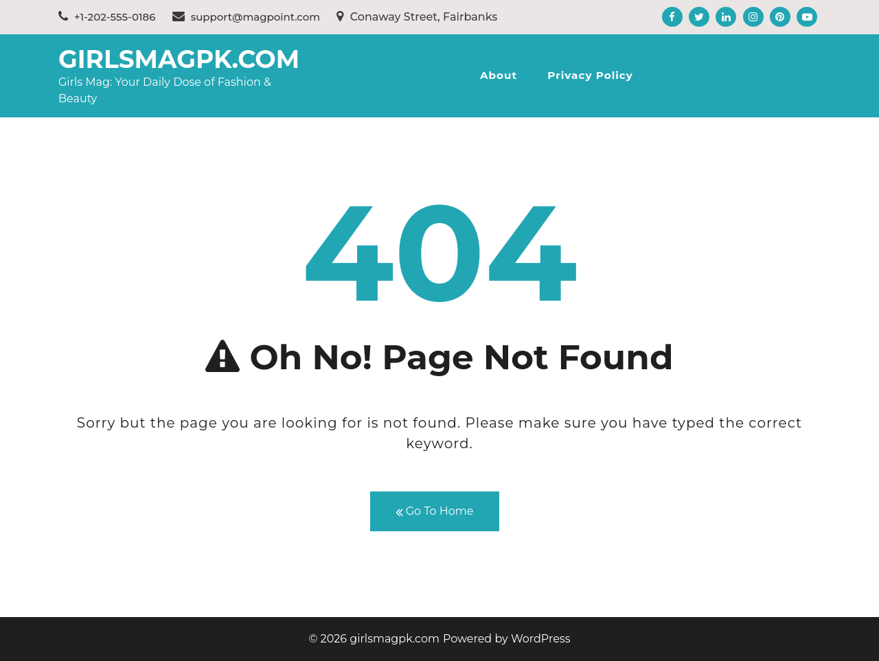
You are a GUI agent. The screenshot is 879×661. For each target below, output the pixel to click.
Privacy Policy (590, 75)
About (498, 75)
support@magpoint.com (246, 16)
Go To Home (435, 512)
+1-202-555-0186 (106, 16)
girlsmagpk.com (178, 59)
